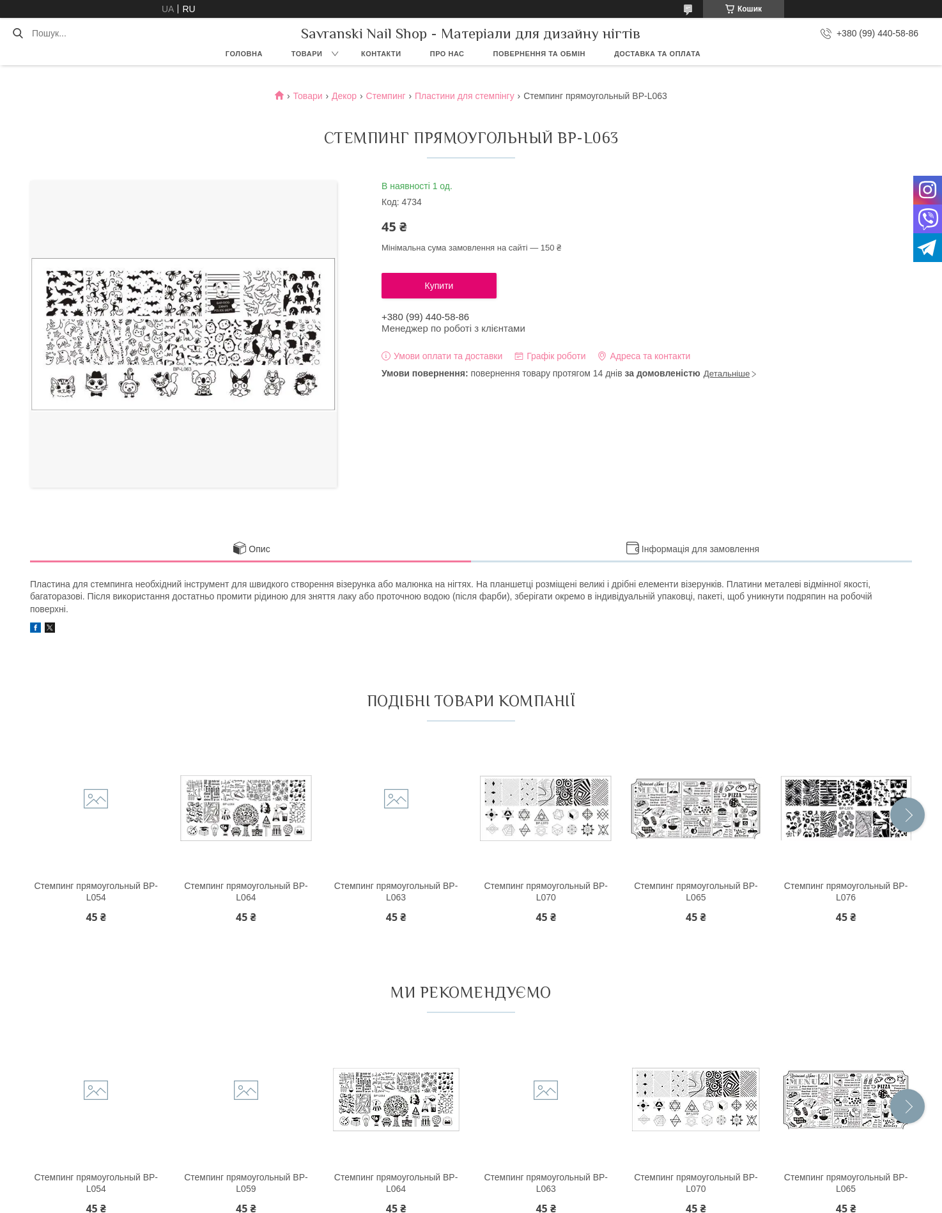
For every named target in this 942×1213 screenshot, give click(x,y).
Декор (344, 96)
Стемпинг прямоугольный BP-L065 (696, 891)
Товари (307, 54)
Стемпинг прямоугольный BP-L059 (246, 1183)
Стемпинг (386, 96)
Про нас (447, 54)
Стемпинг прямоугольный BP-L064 (246, 891)
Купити (439, 286)
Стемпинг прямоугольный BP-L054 (96, 891)
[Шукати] (17, 33)
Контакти (381, 54)
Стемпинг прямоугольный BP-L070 (546, 891)
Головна (244, 54)
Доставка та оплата (657, 54)
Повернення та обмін (539, 54)
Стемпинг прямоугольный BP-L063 (396, 891)
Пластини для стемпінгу (464, 96)
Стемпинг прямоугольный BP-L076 (846, 891)
